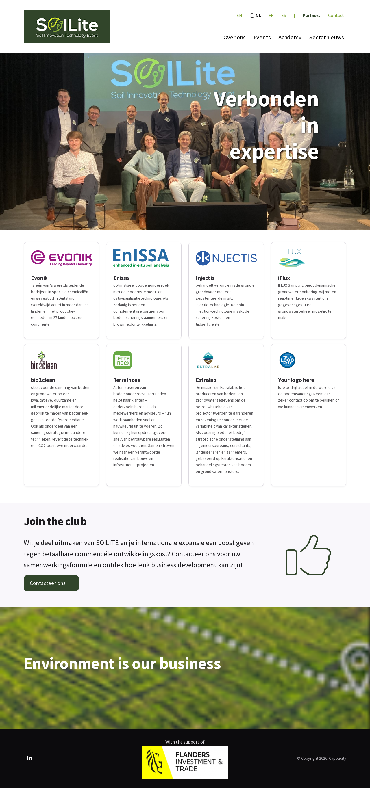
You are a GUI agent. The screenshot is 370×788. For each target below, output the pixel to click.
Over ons (234, 37)
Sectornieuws (326, 37)
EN (239, 15)
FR (271, 15)
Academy (289, 37)
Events (262, 37)
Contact (336, 15)
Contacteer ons (48, 583)
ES (283, 15)
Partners (312, 15)
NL (255, 15)
